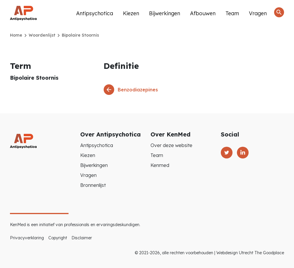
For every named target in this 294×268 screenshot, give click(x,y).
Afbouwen (203, 13)
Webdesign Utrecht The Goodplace (250, 252)
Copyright (57, 237)
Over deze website (171, 145)
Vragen (258, 13)
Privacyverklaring (27, 237)
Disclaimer (81, 237)
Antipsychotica (94, 13)
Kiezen (131, 13)
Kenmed (160, 165)
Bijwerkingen (164, 13)
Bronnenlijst (93, 185)
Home (16, 35)
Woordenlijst (42, 35)
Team (232, 13)
